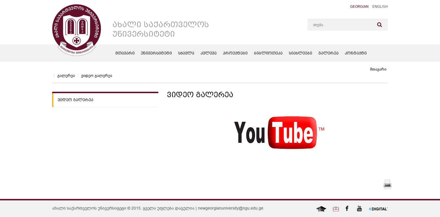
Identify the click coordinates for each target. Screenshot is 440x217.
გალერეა (328, 53)
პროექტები (235, 53)
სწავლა (186, 53)
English (380, 7)
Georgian (359, 7)
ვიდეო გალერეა (96, 75)
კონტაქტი (356, 53)
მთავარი (125, 53)
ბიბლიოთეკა (268, 53)
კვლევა (208, 53)
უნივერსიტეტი (156, 53)
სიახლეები (300, 53)
